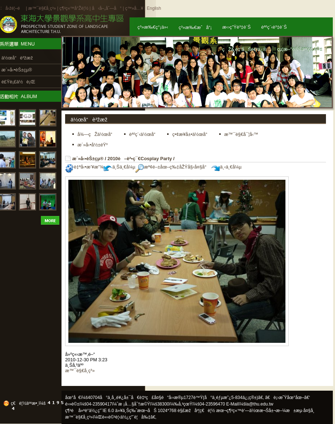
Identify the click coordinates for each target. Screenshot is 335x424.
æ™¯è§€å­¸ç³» (42, 8)
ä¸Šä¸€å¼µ (119, 167)
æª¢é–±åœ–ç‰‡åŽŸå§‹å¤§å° (172, 167)
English (154, 8)
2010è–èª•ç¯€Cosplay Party (139, 158)
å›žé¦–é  (15, 8)
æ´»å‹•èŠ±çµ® (88, 158)
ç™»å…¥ (134, 8)
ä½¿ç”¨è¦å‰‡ (135, 417)
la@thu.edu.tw (259, 404)
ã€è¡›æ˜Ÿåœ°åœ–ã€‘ (287, 397)
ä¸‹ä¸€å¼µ (226, 167)
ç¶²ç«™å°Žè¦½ (73, 8)
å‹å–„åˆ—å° (107, 8)
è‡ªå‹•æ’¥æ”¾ (84, 167)
